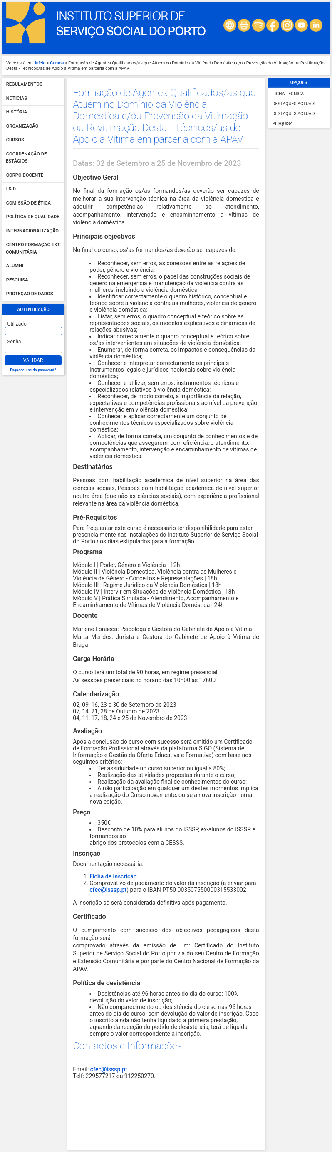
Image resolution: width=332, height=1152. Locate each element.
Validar (33, 360)
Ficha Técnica (288, 93)
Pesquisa (17, 280)
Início (40, 63)
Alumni (15, 266)
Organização (22, 126)
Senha (14, 342)
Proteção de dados (29, 294)
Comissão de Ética (28, 203)
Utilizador (17, 324)
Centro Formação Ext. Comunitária (33, 248)
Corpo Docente (24, 175)
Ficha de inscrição (112, 876)
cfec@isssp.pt (107, 889)
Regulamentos (24, 84)
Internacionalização (32, 231)
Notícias (16, 98)
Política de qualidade (32, 217)
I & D (11, 189)
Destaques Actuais (294, 103)
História (16, 112)
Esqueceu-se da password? (33, 370)
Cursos (57, 63)
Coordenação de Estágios (26, 157)
